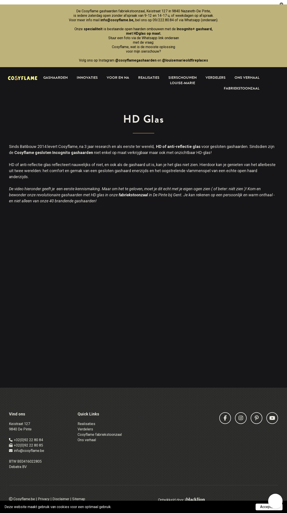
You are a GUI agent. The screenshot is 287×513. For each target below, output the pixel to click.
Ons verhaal (87, 440)
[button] (275, 501)
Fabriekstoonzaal (241, 88)
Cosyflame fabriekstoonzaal (100, 434)
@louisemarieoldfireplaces (185, 60)
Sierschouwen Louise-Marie (182, 80)
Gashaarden (55, 77)
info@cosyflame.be (116, 20)
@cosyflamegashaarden (136, 60)
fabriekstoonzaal (133, 194)
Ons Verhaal (247, 77)
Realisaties (148, 77)
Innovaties (87, 77)
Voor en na (118, 77)
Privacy (44, 499)
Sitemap (78, 499)
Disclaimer (60, 499)
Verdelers (216, 77)
